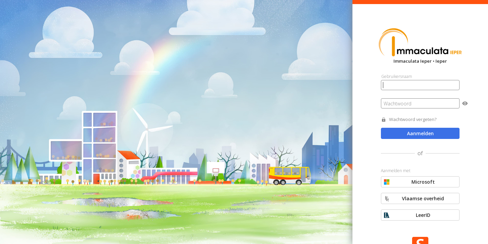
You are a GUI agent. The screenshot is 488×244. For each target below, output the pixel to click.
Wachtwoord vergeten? (412, 119)
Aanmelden (420, 133)
